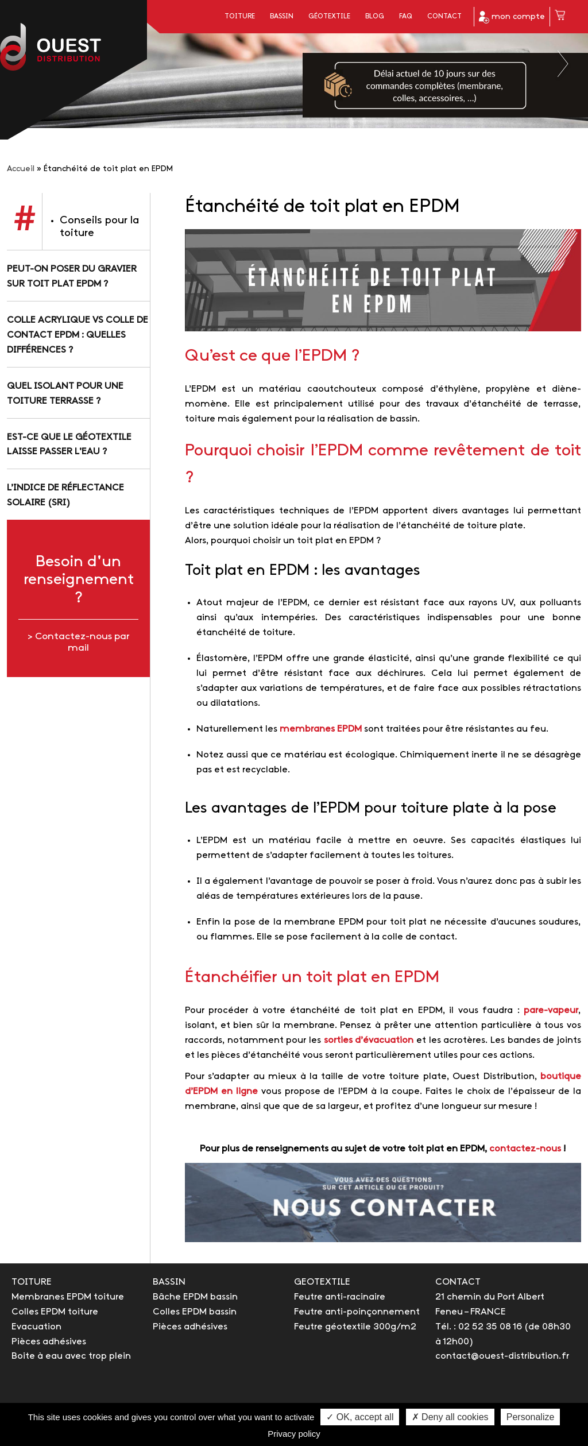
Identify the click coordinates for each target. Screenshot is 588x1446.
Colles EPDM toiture (54, 1312)
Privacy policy (294, 1434)
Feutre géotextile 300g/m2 (355, 1327)
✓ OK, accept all (359, 1417)
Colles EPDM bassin (195, 1312)
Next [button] (563, 63)
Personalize (530, 1417)
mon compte (512, 17)
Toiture (240, 16)
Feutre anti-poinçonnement (357, 1312)
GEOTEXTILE (322, 1282)
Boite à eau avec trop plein (71, 1356)
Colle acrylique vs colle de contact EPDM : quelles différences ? (77, 335)
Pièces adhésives (48, 1341)
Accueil (20, 169)
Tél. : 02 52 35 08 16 (478, 1327)
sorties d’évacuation (369, 1040)
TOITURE (31, 1282)
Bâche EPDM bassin (195, 1297)
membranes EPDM (321, 729)
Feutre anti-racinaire (339, 1297)
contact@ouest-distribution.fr (502, 1356)
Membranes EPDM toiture (67, 1297)
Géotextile (329, 16)
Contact (444, 16)
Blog (374, 16)
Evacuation (36, 1327)
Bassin (281, 16)
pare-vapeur (551, 1010)
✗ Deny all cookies (450, 1417)
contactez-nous (525, 1149)
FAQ (405, 16)
